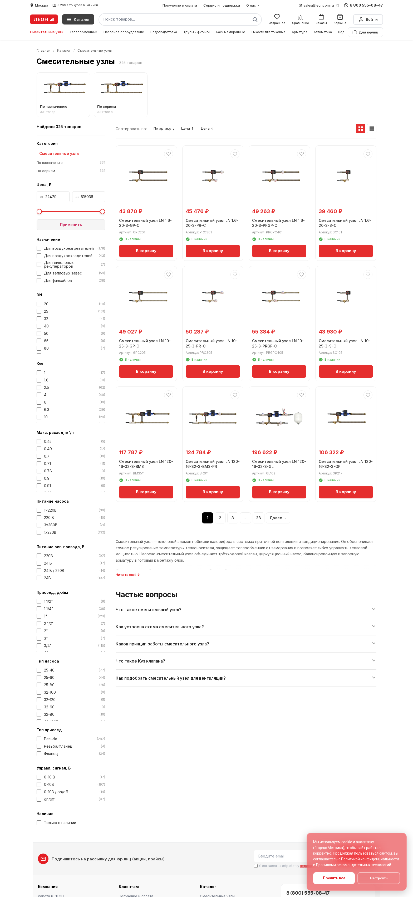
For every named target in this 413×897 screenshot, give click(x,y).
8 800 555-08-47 (363, 5)
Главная (44, 50)
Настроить (379, 878)
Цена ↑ (192, 128)
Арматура (299, 32)
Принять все (334, 878)
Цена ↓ (214, 128)
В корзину (146, 250)
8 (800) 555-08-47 (308, 892)
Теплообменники (83, 32)
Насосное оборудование (124, 32)
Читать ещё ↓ (128, 575)
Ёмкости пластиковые (269, 32)
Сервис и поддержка (221, 5)
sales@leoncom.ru (318, 5)
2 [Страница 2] (220, 518)
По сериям (71, 171)
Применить (71, 224)
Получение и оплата (180, 5)
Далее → (278, 518)
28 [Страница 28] (258, 518)
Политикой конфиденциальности (370, 859)
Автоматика (323, 32)
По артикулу (165, 128)
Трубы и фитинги (196, 32)
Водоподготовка (163, 32)
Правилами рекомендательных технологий (353, 865)
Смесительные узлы (46, 32)
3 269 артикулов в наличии (75, 5)
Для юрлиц (365, 32)
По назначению (71, 162)
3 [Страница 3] (233, 518)
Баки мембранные (230, 32)
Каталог (64, 50)
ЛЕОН (44, 19)
